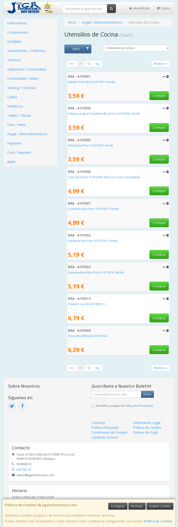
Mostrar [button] (160, 64)
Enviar (147, 394)
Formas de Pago (145, 432)
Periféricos (15, 106)
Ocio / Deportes (19, 152)
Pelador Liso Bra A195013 (86, 304)
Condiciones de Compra (109, 432)
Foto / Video (16, 125)
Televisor (14, 60)
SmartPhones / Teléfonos (26, 51)
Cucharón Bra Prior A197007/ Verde (93, 209)
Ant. (71, 64)
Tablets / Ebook (19, 115)
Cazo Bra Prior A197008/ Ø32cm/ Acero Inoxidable (104, 177)
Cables (12, 97)
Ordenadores (17, 23)
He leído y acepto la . (124, 406)
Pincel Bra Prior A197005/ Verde (90, 145)
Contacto (98, 422)
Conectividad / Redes (23, 78)
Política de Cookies (158, 521)
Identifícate (139, 8)
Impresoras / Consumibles (27, 69)
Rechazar (137, 506)
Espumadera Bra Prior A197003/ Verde (96, 272)
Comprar (159, 95)
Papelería (14, 143)
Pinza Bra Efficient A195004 (87, 336)
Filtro (80, 49)
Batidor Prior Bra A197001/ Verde (91, 82)
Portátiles (14, 41)
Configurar (118, 506)
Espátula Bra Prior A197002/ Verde (92, 241)
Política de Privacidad (138, 406)
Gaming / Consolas (21, 88)
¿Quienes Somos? (104, 437)
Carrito (164, 8)
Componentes (18, 32)
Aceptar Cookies (160, 506)
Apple (11, 161)
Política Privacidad (104, 427)
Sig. (97, 64)
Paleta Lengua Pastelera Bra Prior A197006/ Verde (104, 113)
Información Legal (146, 422)
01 (81, 64)
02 (89, 64)
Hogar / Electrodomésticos (27, 134)
